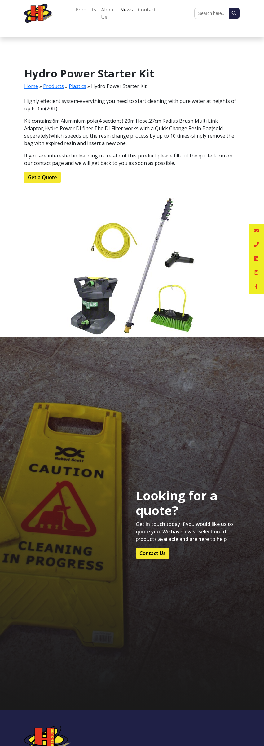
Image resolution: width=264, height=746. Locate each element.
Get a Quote (42, 177)
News (126, 9)
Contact (147, 9)
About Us (108, 13)
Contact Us (152, 553)
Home (31, 86)
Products (86, 9)
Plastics (77, 86)
